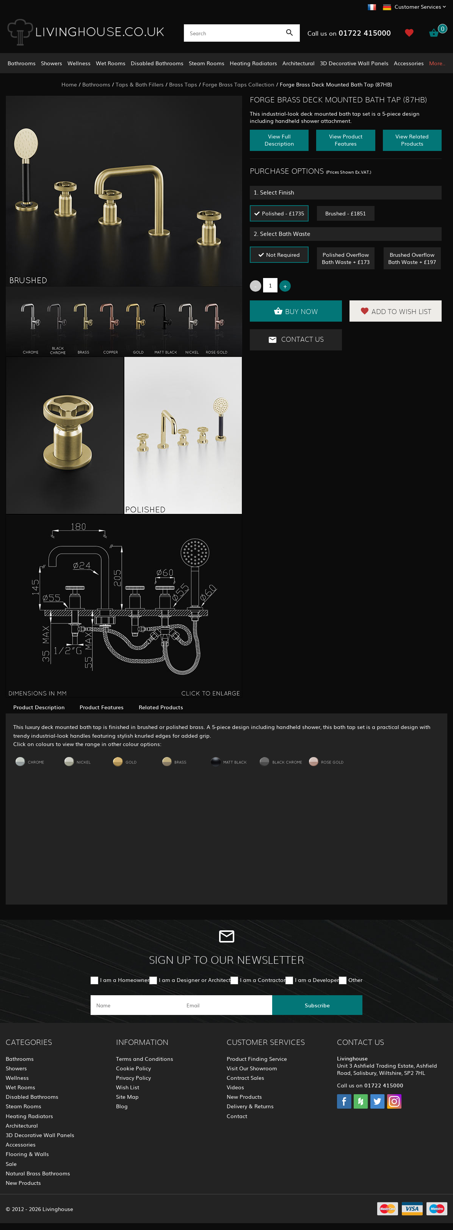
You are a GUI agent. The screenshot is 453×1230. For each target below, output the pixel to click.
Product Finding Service (257, 1058)
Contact (237, 1116)
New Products (23, 1182)
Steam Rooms (206, 63)
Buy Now (296, 311)
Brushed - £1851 (345, 213)
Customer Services (418, 6)
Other (355, 979)
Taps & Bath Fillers (140, 84)
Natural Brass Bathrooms (38, 1173)
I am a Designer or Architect (194, 979)
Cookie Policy (133, 1068)
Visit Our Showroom (252, 1068)
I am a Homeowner (124, 979)
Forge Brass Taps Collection (238, 84)
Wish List (127, 1087)
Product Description (38, 707)
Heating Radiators (253, 63)
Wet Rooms (110, 63)
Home (69, 84)
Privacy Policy (133, 1077)
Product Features (102, 707)
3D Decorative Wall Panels (354, 63)
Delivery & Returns (250, 1106)
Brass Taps (183, 84)
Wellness (79, 63)
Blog (122, 1106)
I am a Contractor (262, 979)
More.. (437, 63)
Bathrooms (22, 63)
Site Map (127, 1096)
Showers (51, 63)
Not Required (283, 254)
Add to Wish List (395, 311)
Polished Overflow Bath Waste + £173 (346, 258)
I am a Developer (317, 979)
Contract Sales (245, 1077)
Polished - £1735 (283, 213)
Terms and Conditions (144, 1058)
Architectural (298, 63)
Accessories (409, 63)
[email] (226, 1005)
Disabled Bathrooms (157, 63)
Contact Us (296, 339)
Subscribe (317, 1005)
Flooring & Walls (27, 1154)
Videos (235, 1087)
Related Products (161, 707)
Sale (11, 1163)
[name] (136, 1005)
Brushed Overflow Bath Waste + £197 (412, 258)
